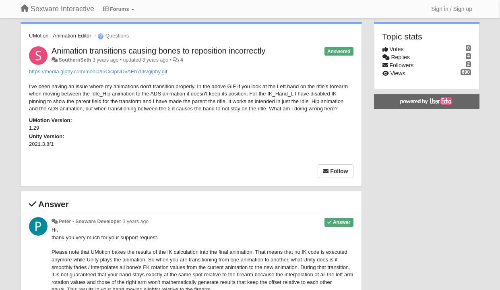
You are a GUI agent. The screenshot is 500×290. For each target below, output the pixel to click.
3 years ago (136, 221)
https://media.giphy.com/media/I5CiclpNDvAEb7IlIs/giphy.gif (98, 71)
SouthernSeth (74, 60)
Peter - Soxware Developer (89, 221)
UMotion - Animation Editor (60, 36)
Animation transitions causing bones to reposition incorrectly (158, 50)
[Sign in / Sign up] (451, 9)
